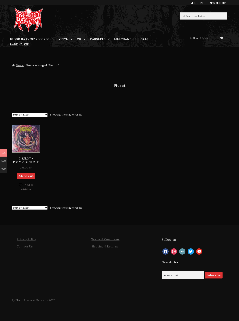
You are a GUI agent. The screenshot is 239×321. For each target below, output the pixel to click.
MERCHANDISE (125, 39)
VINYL (63, 39)
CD (79, 39)
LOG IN (197, 3)
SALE (144, 39)
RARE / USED (19, 44)
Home (20, 65)
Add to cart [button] (25, 176)
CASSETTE (97, 39)
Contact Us (25, 246)
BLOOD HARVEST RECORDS (30, 39)
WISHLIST (218, 3)
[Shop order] (30, 115)
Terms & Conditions (105, 239)
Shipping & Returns (104, 246)
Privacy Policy (26, 239)
